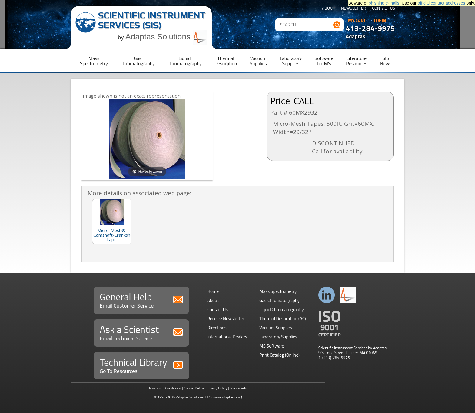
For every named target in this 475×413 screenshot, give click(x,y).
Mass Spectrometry (278, 291)
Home (213, 291)
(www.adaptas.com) (226, 397)
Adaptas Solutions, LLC (193, 397)
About (328, 8)
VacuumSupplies (258, 61)
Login (380, 20)
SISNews (385, 61)
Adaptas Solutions (166, 36)
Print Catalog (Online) (279, 354)
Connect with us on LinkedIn (326, 295)
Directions (217, 327)
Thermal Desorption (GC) (282, 318)
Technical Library (141, 365)
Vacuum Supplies (275, 327)
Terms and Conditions (164, 388)
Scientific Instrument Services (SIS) (152, 20)
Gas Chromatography (279, 300)
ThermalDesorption (225, 61)
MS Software (271, 345)
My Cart (357, 20)
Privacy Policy (216, 388)
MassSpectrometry (94, 61)
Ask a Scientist (141, 332)
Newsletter (353, 8)
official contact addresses (441, 3)
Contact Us (383, 8)
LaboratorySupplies (291, 61)
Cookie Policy (194, 388)
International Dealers (227, 336)
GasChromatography (138, 61)
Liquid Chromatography (281, 309)
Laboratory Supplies (278, 336)
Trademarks (238, 388)
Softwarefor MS (324, 61)
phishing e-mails (384, 3)
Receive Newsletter (225, 318)
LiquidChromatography (185, 61)
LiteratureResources (356, 61)
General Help (141, 299)
